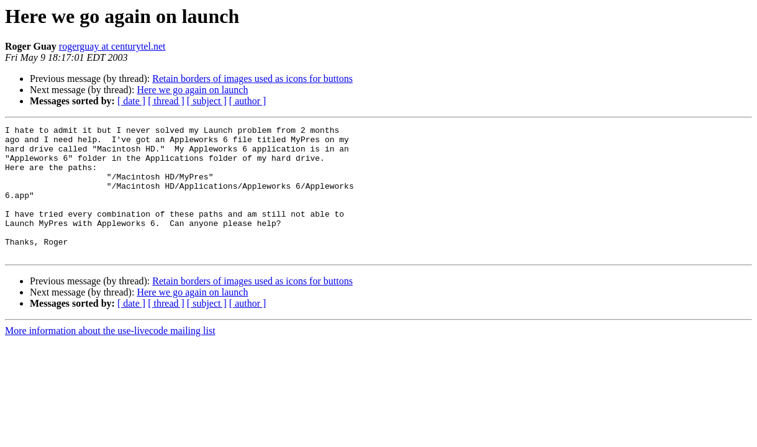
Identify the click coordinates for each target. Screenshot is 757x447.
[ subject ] (207, 101)
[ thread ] (166, 101)
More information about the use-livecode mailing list (110, 356)
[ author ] (247, 101)
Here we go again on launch (192, 89)
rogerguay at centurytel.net (112, 46)
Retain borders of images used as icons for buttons (252, 78)
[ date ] (131, 101)
